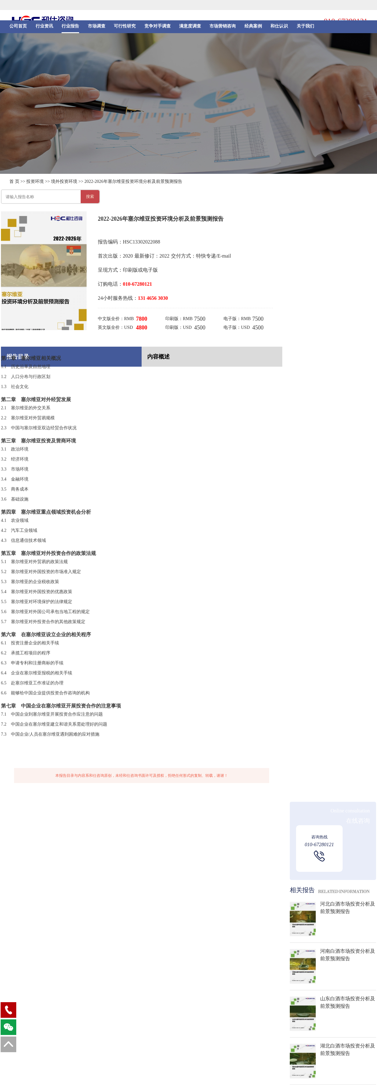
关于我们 (305, 28)
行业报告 (70, 28)
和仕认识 (279, 28)
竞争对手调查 (157, 28)
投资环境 (35, 181)
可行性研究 (125, 28)
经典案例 (253, 28)
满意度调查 (190, 28)
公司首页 (18, 28)
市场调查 (96, 28)
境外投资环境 (64, 181)
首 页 (14, 181)
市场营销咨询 (222, 28)
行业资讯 (44, 28)
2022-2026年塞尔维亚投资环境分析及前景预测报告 (133, 181)
